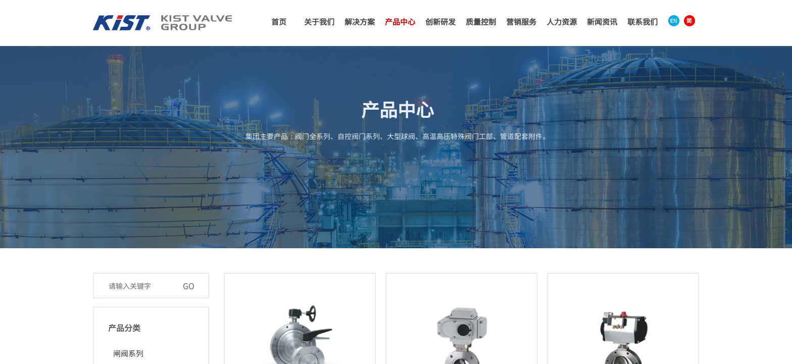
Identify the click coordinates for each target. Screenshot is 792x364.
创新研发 (440, 21)
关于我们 (319, 21)
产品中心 (400, 21)
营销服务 (521, 21)
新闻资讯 (602, 21)
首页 (278, 21)
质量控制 (481, 21)
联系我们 (642, 21)
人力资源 (562, 21)
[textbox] (140, 286)
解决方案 (359, 21)
